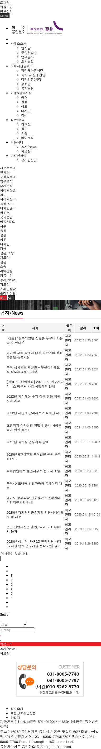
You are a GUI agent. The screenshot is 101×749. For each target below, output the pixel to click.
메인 (3, 297)
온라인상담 (18, 155)
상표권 (26, 84)
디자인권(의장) (31, 79)
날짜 (83, 328)
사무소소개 (18, 43)
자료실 (26, 151)
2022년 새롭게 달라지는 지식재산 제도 (34, 413)
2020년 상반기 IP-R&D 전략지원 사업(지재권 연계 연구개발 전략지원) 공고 (34, 543)
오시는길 (27, 61)
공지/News (29, 146)
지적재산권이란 (32, 70)
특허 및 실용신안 (33, 75)
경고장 (26, 124)
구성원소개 (29, 52)
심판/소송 (18, 119)
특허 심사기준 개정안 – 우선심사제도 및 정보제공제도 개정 (33, 369)
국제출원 (27, 88)
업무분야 (27, 57)
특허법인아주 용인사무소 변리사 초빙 (33, 471)
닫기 (11, 297)
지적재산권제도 (22, 66)
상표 (24, 106)
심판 (24, 128)
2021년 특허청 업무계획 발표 (28, 442)
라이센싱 (27, 137)
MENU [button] (4, 15)
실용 (24, 101)
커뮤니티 (17, 142)
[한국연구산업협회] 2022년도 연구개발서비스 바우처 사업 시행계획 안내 (35, 383)
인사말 (26, 48)
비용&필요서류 (21, 92)
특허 (24, 97)
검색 (24, 115)
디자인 (26, 110)
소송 (24, 133)
